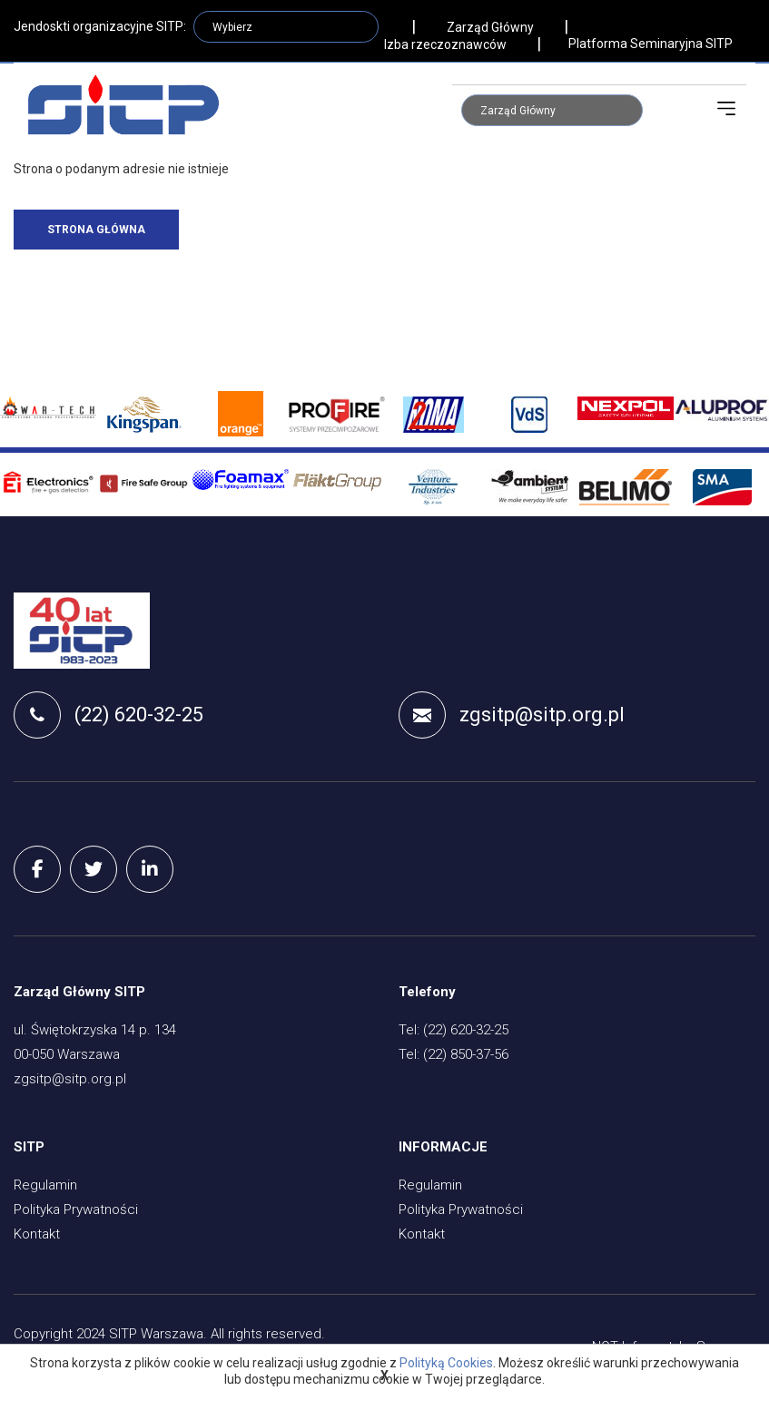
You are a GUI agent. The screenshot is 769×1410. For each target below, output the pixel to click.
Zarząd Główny (490, 27)
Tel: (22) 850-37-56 (453, 1056)
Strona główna (96, 229)
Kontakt (37, 1236)
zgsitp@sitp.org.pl (512, 715)
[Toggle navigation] (726, 108)
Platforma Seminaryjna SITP (650, 43)
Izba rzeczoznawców (445, 44)
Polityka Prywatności (76, 1211)
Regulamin (45, 1187)
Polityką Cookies (446, 1363)
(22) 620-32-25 (108, 715)
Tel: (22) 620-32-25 (453, 1031)
